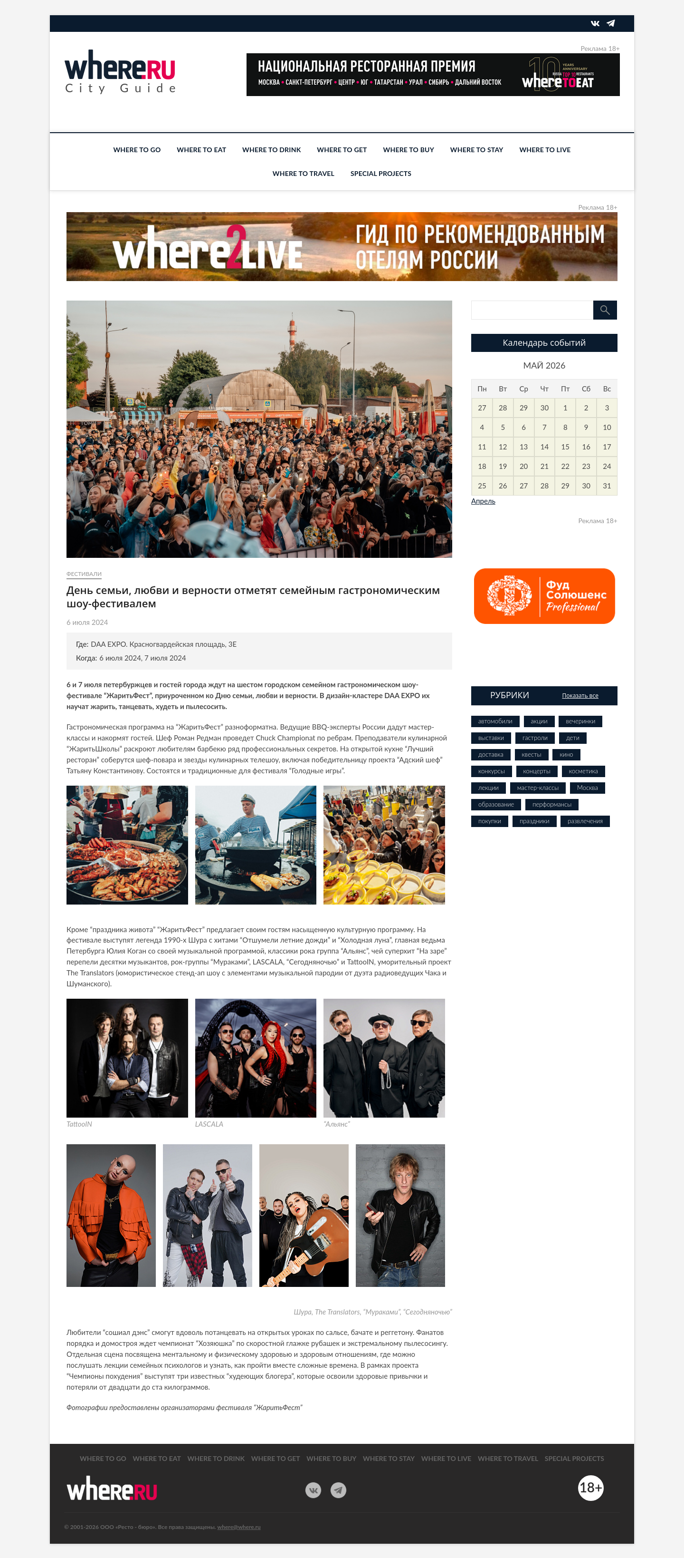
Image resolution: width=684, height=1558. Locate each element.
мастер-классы (538, 787)
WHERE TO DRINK (271, 150)
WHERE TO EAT (201, 150)
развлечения (585, 821)
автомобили (495, 721)
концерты (537, 771)
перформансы (551, 804)
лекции (488, 787)
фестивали (84, 573)
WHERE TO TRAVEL (303, 173)
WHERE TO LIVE (544, 150)
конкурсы (491, 771)
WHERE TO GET (342, 150)
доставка (491, 754)
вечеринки (580, 721)
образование (496, 804)
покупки (489, 821)
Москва (587, 787)
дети (573, 737)
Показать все (580, 695)
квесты (532, 754)
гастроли (535, 737)
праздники (534, 821)
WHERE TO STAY (477, 150)
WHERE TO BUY (408, 150)
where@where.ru (239, 1526)
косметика (583, 771)
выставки (491, 737)
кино (566, 754)
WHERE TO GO (137, 150)
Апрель (483, 501)
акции (539, 721)
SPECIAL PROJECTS (381, 173)
